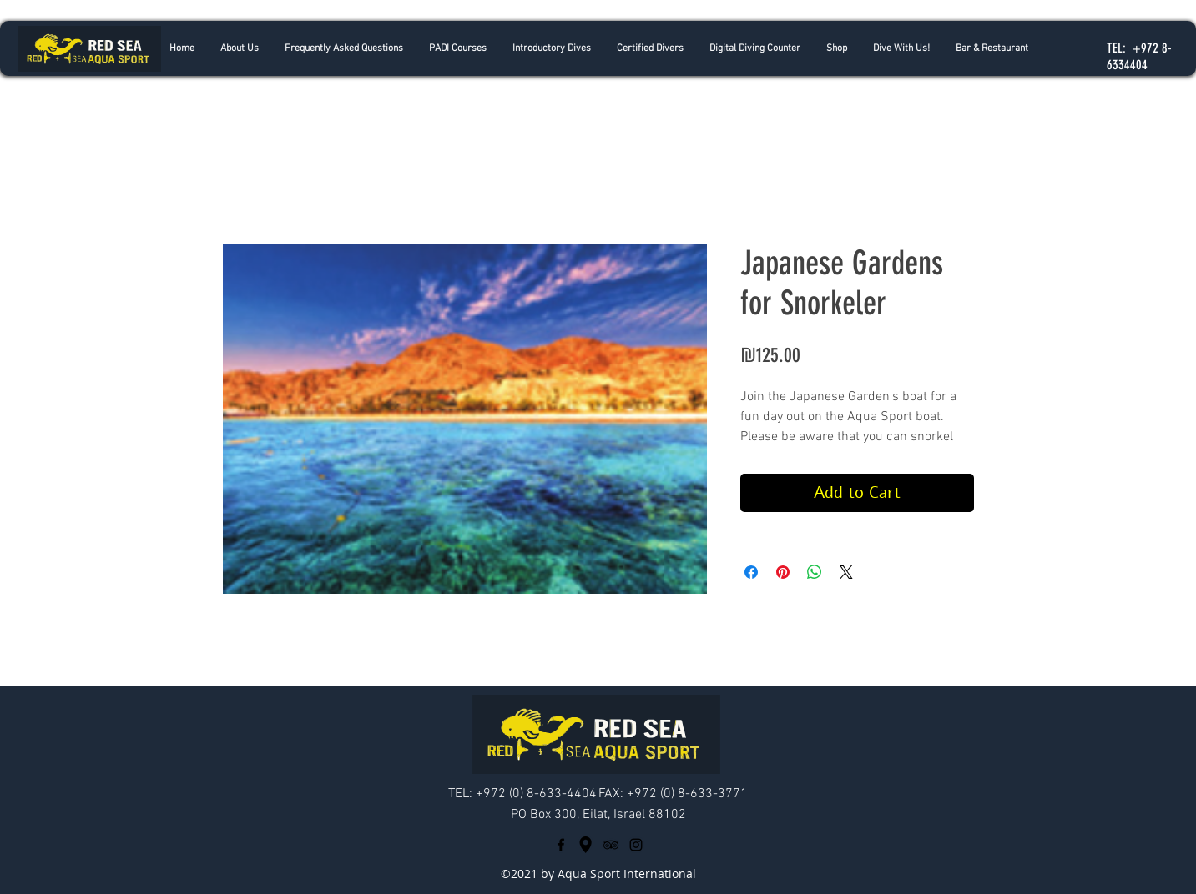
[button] (551, 48)
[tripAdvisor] (611, 844)
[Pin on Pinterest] (783, 572)
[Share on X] (846, 572)
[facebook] (561, 844)
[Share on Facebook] (751, 572)
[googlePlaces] (586, 844)
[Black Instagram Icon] (636, 844)
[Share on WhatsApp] (815, 572)
